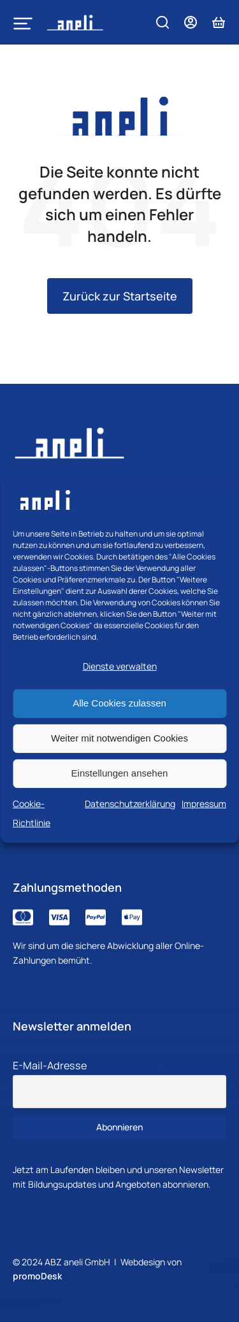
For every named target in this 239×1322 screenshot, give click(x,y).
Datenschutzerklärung (130, 803)
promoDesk (37, 1276)
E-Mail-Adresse (50, 1065)
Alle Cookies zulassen (119, 703)
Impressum (204, 803)
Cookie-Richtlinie (31, 813)
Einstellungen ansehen (119, 773)
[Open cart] (218, 22)
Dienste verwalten (120, 666)
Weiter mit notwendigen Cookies (119, 738)
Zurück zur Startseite (119, 296)
